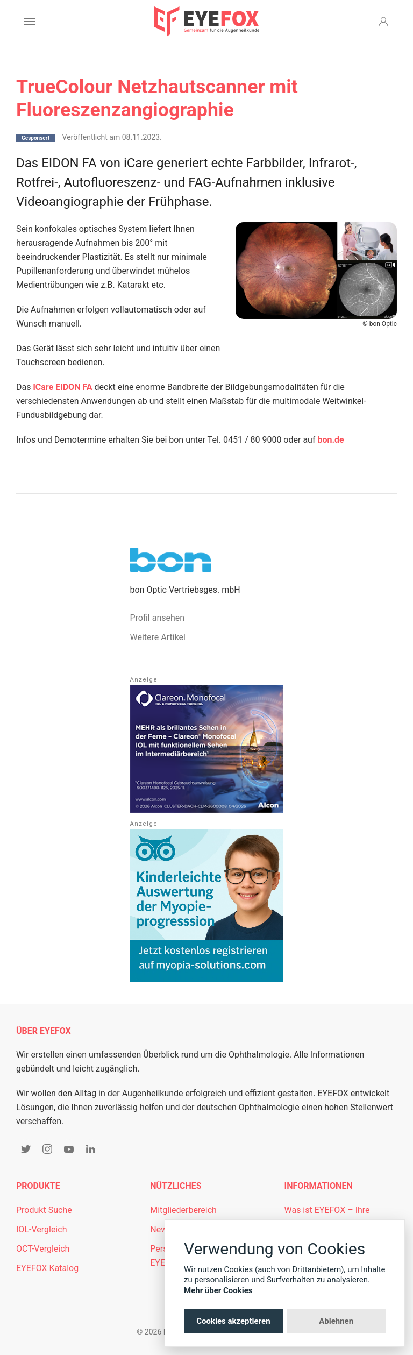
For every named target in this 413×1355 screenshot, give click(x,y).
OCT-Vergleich (42, 1249)
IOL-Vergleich (41, 1229)
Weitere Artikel (158, 637)
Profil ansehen (157, 618)
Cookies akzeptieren (233, 1321)
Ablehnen (336, 1321)
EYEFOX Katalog (47, 1268)
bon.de (330, 440)
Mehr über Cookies (218, 1290)
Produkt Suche (44, 1210)
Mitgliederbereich (183, 1210)
